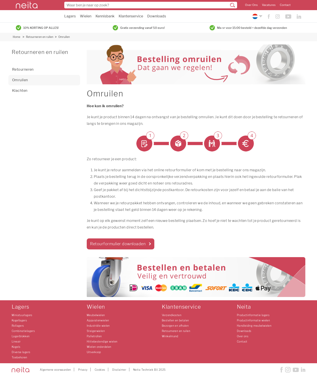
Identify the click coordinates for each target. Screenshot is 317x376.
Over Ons (251, 5)
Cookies (100, 369)
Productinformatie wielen (253, 320)
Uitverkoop (94, 352)
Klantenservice (131, 16)
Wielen (85, 16)
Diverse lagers (21, 352)
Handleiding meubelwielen (254, 325)
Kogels (16, 346)
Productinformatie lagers (253, 315)
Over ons (242, 336)
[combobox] (150, 5)
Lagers (70, 16)
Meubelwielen (96, 315)
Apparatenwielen (98, 320)
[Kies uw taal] (256, 16)
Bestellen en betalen (175, 320)
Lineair (16, 341)
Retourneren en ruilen (39, 37)
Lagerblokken (21, 336)
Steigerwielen (96, 331)
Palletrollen (94, 336)
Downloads (156, 16)
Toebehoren (19, 357)
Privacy (83, 369)
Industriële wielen (98, 325)
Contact (285, 5)
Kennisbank (105, 16)
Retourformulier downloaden (118, 243)
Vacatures (269, 5)
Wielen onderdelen (99, 346)
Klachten (20, 90)
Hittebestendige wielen (102, 341)
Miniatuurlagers (22, 315)
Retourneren (23, 69)
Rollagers (18, 325)
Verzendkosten (171, 315)
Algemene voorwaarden (55, 369)
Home (16, 37)
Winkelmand (170, 336)
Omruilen (64, 37)
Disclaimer (119, 369)
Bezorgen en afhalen (175, 325)
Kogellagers (19, 320)
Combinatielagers (23, 331)
